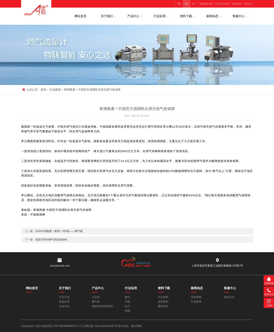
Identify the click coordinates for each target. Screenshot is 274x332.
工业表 (96, 297)
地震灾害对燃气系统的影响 (51, 243)
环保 (127, 301)
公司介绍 (64, 297)
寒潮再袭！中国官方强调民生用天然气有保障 (92, 89)
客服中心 (239, 16)
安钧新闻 (196, 297)
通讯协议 (163, 306)
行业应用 (160, 16)
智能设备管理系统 (102, 306)
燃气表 (96, 301)
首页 (43, 89)
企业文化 (64, 306)
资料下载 (186, 16)
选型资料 (163, 301)
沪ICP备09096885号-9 (66, 325)
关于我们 (107, 16)
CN (186, 3)
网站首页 (80, 16)
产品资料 (163, 297)
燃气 (127, 297)
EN (193, 3)
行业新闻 (55, 89)
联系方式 (229, 297)
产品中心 (133, 16)
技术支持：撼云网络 (130, 325)
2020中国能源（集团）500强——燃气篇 (59, 235)
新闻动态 (212, 16)
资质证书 (64, 301)
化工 (127, 306)
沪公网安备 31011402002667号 (99, 325)
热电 (127, 310)
